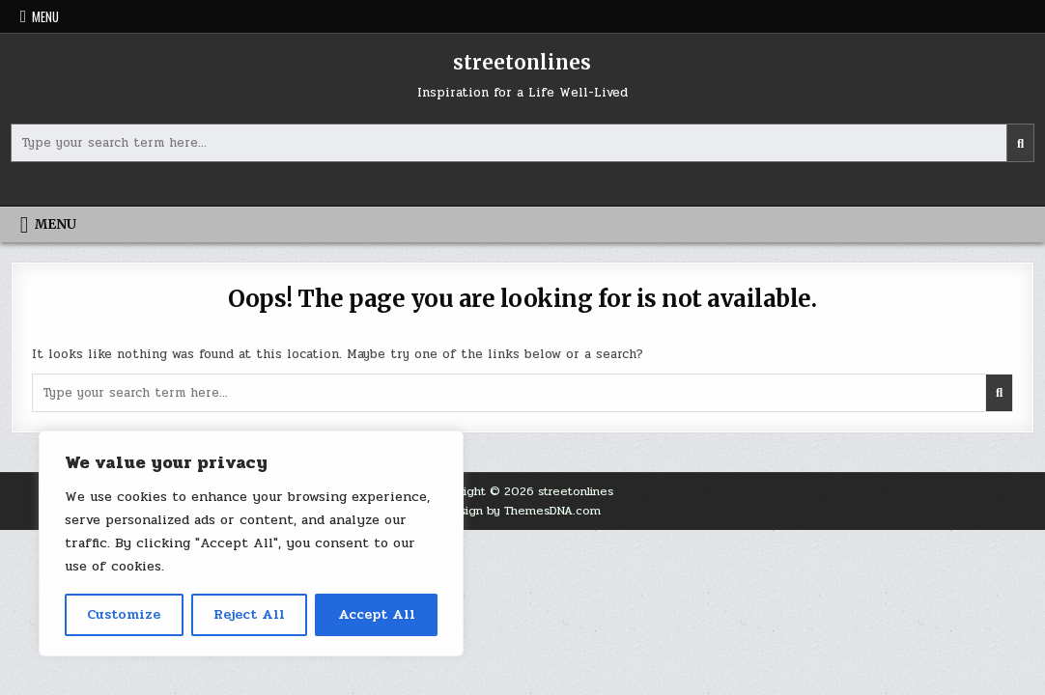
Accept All (376, 614)
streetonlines (522, 62)
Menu (45, 16)
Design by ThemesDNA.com (522, 510)
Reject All (249, 614)
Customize (123, 614)
